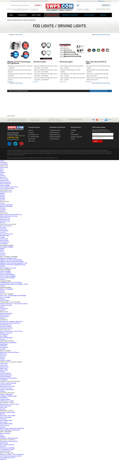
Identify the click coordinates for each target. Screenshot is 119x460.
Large (1, 174)
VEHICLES (103, 15)
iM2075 (2, 195)
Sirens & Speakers (5, 433)
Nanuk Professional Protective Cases (11, 214)
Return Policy (31, 141)
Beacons (2, 414)
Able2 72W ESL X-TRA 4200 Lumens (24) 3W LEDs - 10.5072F (71, 67)
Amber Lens (3, 354)
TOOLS (2, 358)
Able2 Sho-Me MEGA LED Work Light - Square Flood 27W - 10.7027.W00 (45, 71)
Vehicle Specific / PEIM (7, 401)
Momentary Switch (5, 405)
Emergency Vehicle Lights (29, 20)
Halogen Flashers (5, 399)
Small (1, 170)
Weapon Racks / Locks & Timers (9, 404)
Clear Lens (3, 355)
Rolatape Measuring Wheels (8, 342)
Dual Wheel (3, 346)
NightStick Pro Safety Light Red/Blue (11, 260)
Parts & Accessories (6, 226)
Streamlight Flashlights (6, 247)
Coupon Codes (80, 1)
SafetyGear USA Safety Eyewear (9, 352)
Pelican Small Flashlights (7, 274)
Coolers (2, 203)
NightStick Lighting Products (8, 258)
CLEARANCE (4, 164)
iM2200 (2, 198)
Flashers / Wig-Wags (6, 394)
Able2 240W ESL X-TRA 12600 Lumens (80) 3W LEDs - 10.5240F (72, 78)
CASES (11, 15)
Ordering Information (55, 130)
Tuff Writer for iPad (6, 305)
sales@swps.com (34, 134)
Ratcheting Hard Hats (6, 328)
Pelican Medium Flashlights (8, 276)
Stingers (2, 248)
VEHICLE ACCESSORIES (7, 448)
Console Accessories (6, 388)
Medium (2, 172)
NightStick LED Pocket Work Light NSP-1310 (13, 263)
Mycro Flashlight (5, 297)
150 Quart (3, 209)
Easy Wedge (3, 336)
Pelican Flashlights (5, 271)
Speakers (2, 436)
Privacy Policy (31, 139)
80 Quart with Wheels (6, 206)
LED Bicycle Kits (5, 315)
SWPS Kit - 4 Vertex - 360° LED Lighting (11, 454)
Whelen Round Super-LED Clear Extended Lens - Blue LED (20, 71)
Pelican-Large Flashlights (7, 277)
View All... (3, 175)
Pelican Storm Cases (6, 191)
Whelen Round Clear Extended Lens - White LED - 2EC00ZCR (20, 74)
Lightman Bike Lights (6, 313)
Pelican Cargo (4, 179)
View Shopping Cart (55, 132)
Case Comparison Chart (7, 188)
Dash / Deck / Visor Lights (7, 415)
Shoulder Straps (4, 235)
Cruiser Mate (4, 308)
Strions (2, 250)
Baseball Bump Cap (6, 324)
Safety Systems (4, 316)
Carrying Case (4, 334)
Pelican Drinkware (5, 183)
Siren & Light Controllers (7, 444)
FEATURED (3, 162)
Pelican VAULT (4, 180)
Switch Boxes (4, 443)
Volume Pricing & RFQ (55, 136)
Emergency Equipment (76, 136)
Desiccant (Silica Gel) (6, 234)
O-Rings (2, 237)
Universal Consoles (5, 384)
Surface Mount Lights (6, 423)
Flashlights (73, 130)
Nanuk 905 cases (5, 221)
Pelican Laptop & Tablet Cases (9, 187)
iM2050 (2, 193)
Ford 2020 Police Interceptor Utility (10, 456)
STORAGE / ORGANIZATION (9, 438)
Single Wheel (4, 344)
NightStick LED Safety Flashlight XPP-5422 (13, 264)
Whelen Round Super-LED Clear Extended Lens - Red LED (20, 78)
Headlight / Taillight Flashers (8, 396)
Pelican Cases (4, 167)
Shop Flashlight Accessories (8, 268)
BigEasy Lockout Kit (6, 333)
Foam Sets (3, 227)
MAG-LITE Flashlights (6, 289)
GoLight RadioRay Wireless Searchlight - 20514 (14, 284)
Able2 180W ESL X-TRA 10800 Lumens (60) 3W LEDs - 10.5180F (72, 74)
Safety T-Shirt (4, 370)
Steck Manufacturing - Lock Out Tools (11, 331)
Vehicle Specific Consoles (7, 386)
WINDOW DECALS (6, 375)
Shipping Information (55, 134)
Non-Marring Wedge (6, 337)
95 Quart (2, 208)
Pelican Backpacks (5, 182)
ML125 (2, 290)
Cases (72, 132)
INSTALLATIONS (89, 15)
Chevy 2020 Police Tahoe (7, 457)
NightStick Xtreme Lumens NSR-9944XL (12, 261)
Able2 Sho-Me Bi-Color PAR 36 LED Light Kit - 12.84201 (98, 71)
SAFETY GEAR (36, 15)
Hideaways (3, 418)
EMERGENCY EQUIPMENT (70, 15)
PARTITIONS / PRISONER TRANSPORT (12, 428)
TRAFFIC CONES (5, 360)
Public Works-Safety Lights (101, 34)
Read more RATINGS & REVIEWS (99, 91)
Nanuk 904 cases (5, 219)
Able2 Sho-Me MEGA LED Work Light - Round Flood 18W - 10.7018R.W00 (45, 78)
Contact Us (87, 1)
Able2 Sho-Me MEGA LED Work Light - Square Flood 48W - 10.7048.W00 (45, 74)
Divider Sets (3, 229)
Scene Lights (3, 422)
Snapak (2, 307)
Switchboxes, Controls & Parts (9, 441)
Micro (2, 169)
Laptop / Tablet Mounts (7, 389)
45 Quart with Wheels (6, 204)
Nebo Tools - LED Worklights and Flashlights (13, 295)
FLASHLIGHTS (22, 15)
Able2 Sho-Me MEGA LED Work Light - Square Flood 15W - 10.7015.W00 (45, 67)
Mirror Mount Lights (6, 420)
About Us (93, 1)
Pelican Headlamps (5, 273)
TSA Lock (3, 232)
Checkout (105, 5)
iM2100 (2, 196)
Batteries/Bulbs (75, 134)
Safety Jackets (4, 367)
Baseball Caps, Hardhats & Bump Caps (11, 321)
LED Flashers (4, 397)
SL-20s (2, 251)
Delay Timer (3, 407)
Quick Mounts (4, 240)
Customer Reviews (54, 139)
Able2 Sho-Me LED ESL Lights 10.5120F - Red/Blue (70, 71)
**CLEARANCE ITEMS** (7, 449)
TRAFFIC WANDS (5, 373)
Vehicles (73, 139)
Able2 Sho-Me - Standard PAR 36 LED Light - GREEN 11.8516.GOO (98, 78)
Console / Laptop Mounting (8, 383)
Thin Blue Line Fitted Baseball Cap (10, 323)
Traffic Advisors (16, 34)
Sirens (2, 435)
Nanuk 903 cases (5, 217)
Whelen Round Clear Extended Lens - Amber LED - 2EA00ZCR (20, 67)
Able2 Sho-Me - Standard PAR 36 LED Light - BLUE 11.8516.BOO (98, 74)
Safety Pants (3, 368)
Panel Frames (4, 239)
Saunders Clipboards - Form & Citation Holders (14, 303)
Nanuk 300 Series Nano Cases (9, 216)
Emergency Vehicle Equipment (14, 20)
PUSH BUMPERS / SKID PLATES (10, 430)
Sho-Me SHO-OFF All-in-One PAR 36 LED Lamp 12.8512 (98, 67)
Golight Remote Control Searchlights (11, 282)
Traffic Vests (4, 363)
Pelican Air (3, 177)
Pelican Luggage (5, 185)
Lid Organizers (4, 230)
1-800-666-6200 (34, 136)
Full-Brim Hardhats (5, 326)
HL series (2, 253)
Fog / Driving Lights (5, 417)
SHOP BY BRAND (52, 15)
